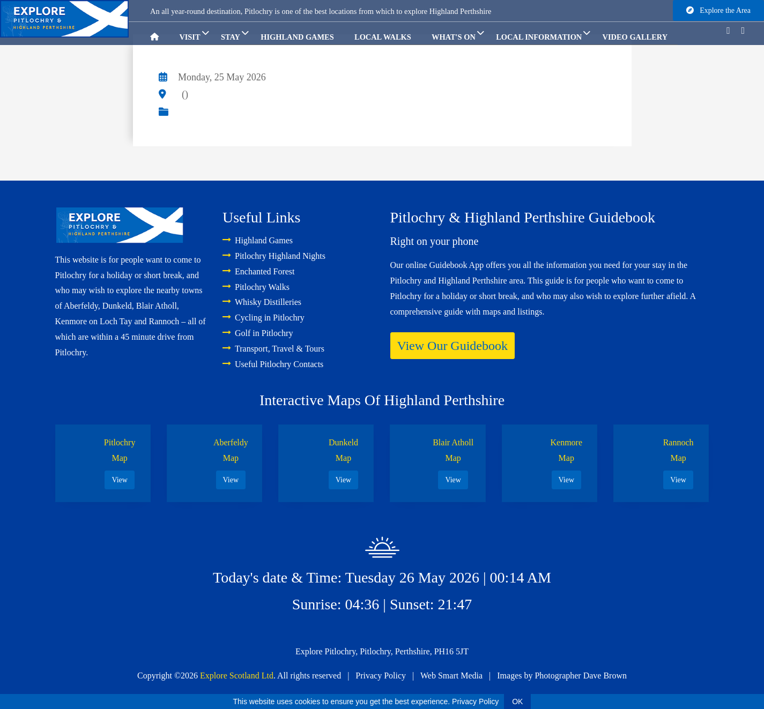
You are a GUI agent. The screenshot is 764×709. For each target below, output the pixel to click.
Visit (194, 33)
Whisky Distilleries (261, 302)
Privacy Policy (380, 675)
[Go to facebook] (732, 30)
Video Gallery (635, 37)
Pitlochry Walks (256, 287)
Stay (235, 33)
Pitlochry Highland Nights (273, 255)
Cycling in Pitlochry (263, 317)
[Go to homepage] (159, 33)
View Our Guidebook (452, 346)
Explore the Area (718, 10)
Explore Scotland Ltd (236, 675)
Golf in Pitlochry (257, 333)
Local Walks (382, 37)
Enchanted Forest (258, 271)
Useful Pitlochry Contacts (272, 364)
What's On (458, 33)
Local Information (543, 33)
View (119, 480)
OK (517, 701)
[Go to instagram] (747, 30)
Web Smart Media (451, 675)
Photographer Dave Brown (581, 675)
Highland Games (297, 37)
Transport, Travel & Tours (273, 348)
